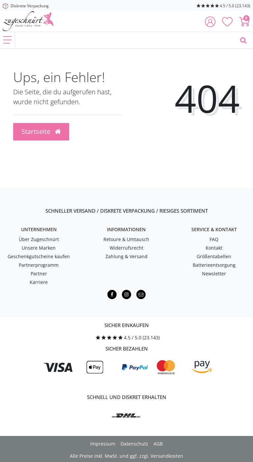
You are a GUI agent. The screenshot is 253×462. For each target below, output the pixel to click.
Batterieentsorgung (214, 265)
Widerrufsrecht (126, 248)
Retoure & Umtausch (126, 239)
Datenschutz (134, 444)
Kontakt (214, 248)
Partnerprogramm (39, 265)
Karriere (39, 282)
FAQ (214, 239)
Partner (39, 273)
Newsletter (214, 273)
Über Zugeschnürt (39, 239)
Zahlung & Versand (126, 256)
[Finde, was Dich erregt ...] (124, 40)
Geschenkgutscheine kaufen (39, 256)
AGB (158, 444)
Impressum (102, 444)
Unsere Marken (39, 248)
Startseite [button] (41, 131)
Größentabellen (214, 256)
